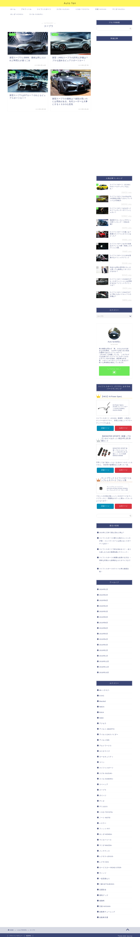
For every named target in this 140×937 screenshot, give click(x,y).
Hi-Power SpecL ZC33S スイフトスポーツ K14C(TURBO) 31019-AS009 (120, 407)
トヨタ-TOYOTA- (82, 9)
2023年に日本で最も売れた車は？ (111, 531)
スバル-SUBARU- (36, 14)
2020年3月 (103, 610)
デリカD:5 (103, 805)
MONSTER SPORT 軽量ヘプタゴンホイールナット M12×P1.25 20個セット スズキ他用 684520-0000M (120, 451)
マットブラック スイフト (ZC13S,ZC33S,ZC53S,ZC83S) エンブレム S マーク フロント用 (117, 487)
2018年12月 (104, 660)
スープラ (102, 789)
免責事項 (28, 934)
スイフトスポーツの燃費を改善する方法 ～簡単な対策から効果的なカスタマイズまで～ (115, 559)
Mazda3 (102, 700)
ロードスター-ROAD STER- (110, 866)
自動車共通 (103, 916)
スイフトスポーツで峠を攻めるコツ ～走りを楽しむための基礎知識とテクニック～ (115, 549)
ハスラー (102, 822)
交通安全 (102, 888)
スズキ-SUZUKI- (63, 9)
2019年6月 (103, 627)
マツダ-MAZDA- (118, 9)
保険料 (102, 899)
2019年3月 (103, 643)
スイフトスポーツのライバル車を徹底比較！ (114, 569)
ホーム (13, 9)
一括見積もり (104, 877)
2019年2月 (103, 649)
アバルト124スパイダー (108, 733)
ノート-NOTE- (105, 816)
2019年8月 (103, 621)
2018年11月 (104, 666)
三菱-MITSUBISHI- (107, 883)
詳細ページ (105, 428)
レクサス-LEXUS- (106, 855)
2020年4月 (103, 605)
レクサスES (104, 861)
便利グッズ (103, 894)
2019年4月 (103, 638)
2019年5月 (103, 632)
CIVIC (101, 694)
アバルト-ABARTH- (107, 728)
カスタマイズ (104, 750)
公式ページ (123, 428)
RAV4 (101, 711)
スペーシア (103, 783)
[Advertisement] (114, 106)
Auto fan (70, 3)
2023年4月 (103, 594)
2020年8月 (103, 599)
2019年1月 (103, 655)
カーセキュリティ (106, 755)
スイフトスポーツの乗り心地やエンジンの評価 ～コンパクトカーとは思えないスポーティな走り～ (115, 539)
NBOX (101, 705)
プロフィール (26, 9)
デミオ (102, 800)
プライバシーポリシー (16, 934)
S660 (101, 717)
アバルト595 (104, 739)
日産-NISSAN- (101, 9)
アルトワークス (105, 744)
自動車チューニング (107, 910)
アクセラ (102, 722)
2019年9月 (103, 616)
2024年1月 (103, 588)
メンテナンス (104, 849)
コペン (102, 761)
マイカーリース (105, 838)
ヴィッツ (102, 872)
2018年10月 (104, 671)
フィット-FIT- (104, 827)
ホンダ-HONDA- (17, 14)
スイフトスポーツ (44, 9)
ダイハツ (102, 794)
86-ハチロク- (104, 689)
